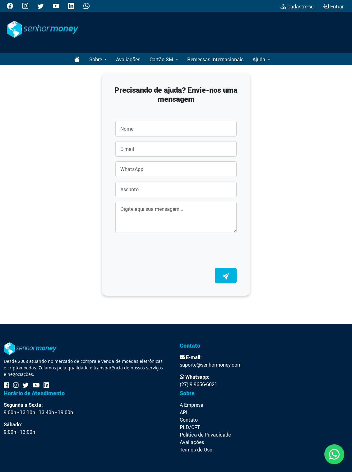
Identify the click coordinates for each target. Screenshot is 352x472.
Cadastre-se (296, 6)
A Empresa (191, 404)
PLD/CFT (190, 427)
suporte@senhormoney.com (211, 364)
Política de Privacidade (205, 434)
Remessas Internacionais (215, 59)
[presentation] (162, 250)
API (184, 412)
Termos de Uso (196, 449)
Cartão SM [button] (162, 59)
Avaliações (128, 59)
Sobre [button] (96, 59)
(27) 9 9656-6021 (198, 384)
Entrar (333, 6)
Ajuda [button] (259, 59)
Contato (189, 419)
